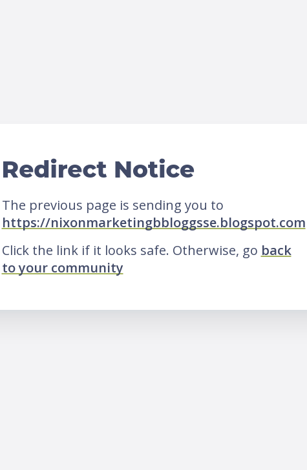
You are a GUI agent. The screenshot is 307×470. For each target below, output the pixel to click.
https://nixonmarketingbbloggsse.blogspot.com (154, 222)
